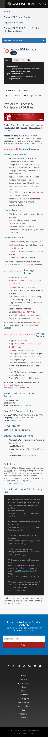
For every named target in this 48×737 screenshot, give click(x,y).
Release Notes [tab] (13, 95)
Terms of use (26, 733)
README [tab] (10, 90)
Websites (23, 714)
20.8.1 (14, 53)
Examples (9, 127)
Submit (24, 645)
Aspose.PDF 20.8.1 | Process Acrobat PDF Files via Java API (21, 29)
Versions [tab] (24, 90)
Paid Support (23, 702)
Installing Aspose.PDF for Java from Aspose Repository (23, 479)
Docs (19, 125)
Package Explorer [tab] (32, 95)
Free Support (34, 127)
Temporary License (12, 130)
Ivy (23, 60)
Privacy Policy (17, 733)
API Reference (37, 125)
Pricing (23, 687)
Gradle (16, 60)
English (32, 4)
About (23, 717)
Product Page (9, 125)
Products (23, 679)
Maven (7, 60)
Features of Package (28, 264)
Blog (17, 127)
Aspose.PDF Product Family (17, 17)
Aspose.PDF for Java (13, 22)
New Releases (23, 683)
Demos (26, 125)
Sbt (28, 60)
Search (24, 127)
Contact (32, 733)
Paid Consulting (23, 706)
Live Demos (23, 694)
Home (7, 11)
